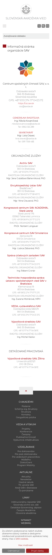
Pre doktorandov (26, 451)
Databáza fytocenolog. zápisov (26, 507)
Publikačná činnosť (26, 437)
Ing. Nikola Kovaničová (26, 121)
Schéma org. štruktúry (26, 409)
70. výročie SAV (26, 485)
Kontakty (26, 414)
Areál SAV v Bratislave (26, 488)
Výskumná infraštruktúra (26, 440)
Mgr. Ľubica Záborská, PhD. (26, 248)
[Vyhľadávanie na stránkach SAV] (39, 26)
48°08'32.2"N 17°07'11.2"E (28, 292)
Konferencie (26, 431)
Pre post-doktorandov (26, 454)
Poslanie (26, 406)
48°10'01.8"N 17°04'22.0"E (28, 264)
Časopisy (26, 434)
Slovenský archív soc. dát (26, 505)
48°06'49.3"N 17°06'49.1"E (28, 194)
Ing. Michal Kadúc (26, 337)
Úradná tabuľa (26, 482)
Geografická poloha (26, 417)
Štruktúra (26, 412)
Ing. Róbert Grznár (26, 270)
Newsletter (26, 479)
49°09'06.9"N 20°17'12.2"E (28, 219)
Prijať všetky (37, 550)
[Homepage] (26, 9)
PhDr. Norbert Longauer (26, 226)
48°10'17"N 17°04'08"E (28, 330)
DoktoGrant (26, 462)
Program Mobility (26, 465)
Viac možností (25, 545)
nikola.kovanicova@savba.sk (26, 123)
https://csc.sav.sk (26, 103)
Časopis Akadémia (26, 510)
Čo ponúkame (26, 490)
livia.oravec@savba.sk (26, 138)
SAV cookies (22, 538)
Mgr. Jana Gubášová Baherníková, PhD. (26, 178)
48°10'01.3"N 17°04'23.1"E (29, 100)
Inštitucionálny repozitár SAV (26, 502)
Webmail (26, 523)
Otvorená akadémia (26, 513)
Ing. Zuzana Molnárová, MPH (26, 299)
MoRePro (26, 459)
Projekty (26, 429)
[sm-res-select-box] (26, 36)
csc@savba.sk (26, 106)
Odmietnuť (13, 550)
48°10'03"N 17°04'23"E (28, 172)
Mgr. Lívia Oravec (26, 135)
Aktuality (26, 476)
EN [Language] (47, 26)
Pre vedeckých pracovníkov (26, 457)
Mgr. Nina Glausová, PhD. (26, 200)
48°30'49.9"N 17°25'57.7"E (28, 242)
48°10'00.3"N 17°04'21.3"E (28, 315)
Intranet (26, 520)
